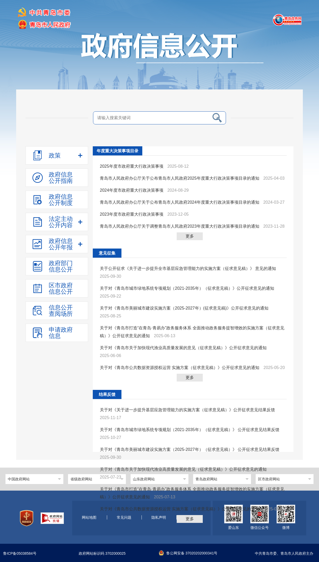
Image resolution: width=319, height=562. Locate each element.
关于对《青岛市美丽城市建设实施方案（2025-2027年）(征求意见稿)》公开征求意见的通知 (184, 308)
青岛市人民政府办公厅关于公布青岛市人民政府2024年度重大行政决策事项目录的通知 (179, 202)
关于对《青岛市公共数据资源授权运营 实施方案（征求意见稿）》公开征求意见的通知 (179, 367)
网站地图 (89, 517)
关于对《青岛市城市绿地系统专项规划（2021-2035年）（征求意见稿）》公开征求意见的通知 (187, 288)
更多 (190, 236)
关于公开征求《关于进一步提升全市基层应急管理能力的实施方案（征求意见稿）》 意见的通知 (188, 268)
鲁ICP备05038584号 (19, 554)
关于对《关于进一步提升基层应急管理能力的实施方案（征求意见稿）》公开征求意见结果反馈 (187, 410)
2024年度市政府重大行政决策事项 (131, 190)
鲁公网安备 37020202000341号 (188, 553)
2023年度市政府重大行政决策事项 (131, 214)
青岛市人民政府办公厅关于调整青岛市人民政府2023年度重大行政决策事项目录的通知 (179, 226)
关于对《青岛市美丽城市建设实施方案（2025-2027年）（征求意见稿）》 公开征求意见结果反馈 (189, 449)
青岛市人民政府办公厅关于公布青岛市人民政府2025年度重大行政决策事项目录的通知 (179, 178)
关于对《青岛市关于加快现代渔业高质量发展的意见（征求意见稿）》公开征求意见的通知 (183, 348)
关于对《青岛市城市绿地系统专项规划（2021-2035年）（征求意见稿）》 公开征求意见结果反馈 (189, 429)
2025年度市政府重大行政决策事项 (131, 166)
